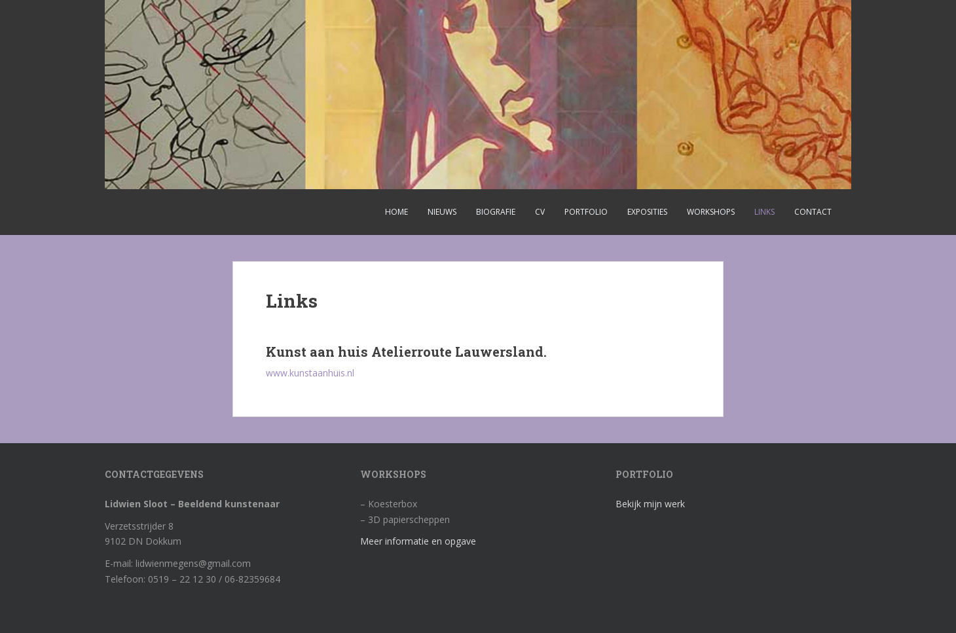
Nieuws (442, 211)
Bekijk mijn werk (650, 503)
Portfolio (586, 211)
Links (764, 211)
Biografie (495, 211)
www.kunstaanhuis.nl (310, 373)
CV (540, 211)
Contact (813, 211)
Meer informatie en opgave (418, 541)
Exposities (647, 211)
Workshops (711, 211)
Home (396, 211)
